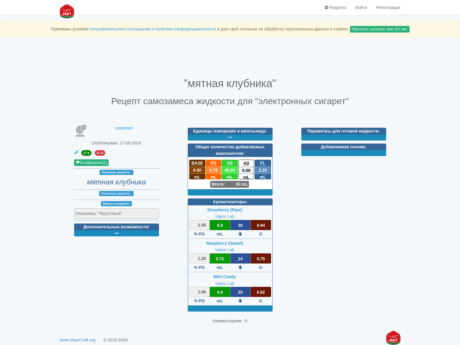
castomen (124, 128)
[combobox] (116, 213)
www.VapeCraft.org (78, 340)
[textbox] (102, 213)
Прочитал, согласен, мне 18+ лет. (379, 29)
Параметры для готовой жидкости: (343, 131)
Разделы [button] (335, 7)
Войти (361, 7)
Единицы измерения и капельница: (230, 131)
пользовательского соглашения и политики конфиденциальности (152, 29)
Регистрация (388, 7)
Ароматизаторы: (230, 201)
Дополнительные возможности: (116, 226)
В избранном (91, 163)
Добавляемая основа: (343, 146)
